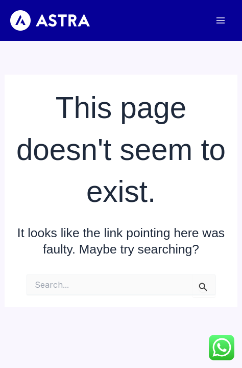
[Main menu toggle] (220, 20)
